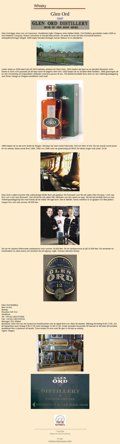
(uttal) (60, 18)
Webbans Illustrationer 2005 (60, 441)
